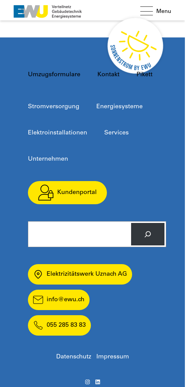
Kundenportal (67, 192)
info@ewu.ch (58, 300)
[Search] (147, 234)
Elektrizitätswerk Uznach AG (80, 274)
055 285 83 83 (59, 325)
